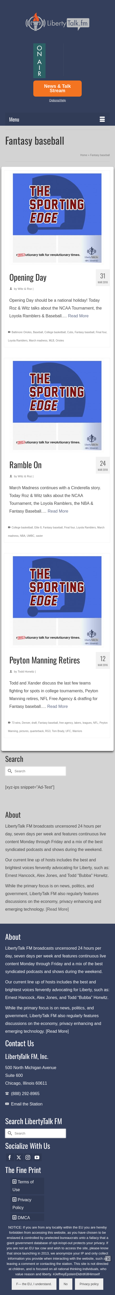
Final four (101, 332)
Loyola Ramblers (18, 340)
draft (34, 722)
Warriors (77, 731)
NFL (95, 722)
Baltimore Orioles (22, 332)
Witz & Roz (25, 288)
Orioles (60, 340)
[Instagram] (28, 1157)
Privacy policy (89, 1284)
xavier (39, 535)
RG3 (48, 731)
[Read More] (57, 909)
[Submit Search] (9, 771)
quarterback (37, 731)
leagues (87, 722)
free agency (66, 722)
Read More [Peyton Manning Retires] (57, 706)
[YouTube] (37, 1157)
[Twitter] (19, 1157)
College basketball (55, 332)
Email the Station (26, 1104)
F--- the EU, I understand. (34, 1284)
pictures (24, 731)
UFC (68, 731)
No (66, 1284)
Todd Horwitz (26, 671)
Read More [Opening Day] (78, 316)
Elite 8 (38, 527)
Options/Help (57, 100)
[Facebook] (10, 1157)
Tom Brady (58, 731)
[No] (108, 1259)
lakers (77, 722)
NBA (22, 535)
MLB (51, 340)
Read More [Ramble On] (58, 511)
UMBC (30, 535)
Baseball (38, 332)
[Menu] (57, 119)
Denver (26, 722)
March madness (38, 340)
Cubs (70, 332)
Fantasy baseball (84, 332)
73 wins (16, 722)
